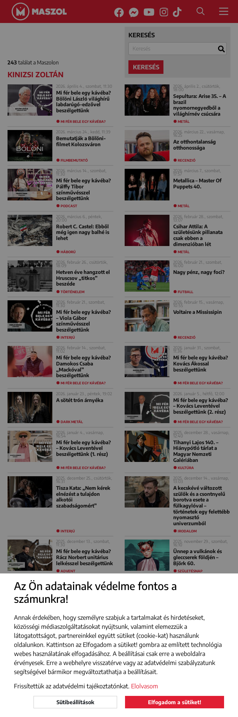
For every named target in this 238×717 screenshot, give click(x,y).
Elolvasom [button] (144, 686)
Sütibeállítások (75, 702)
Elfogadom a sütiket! (174, 702)
